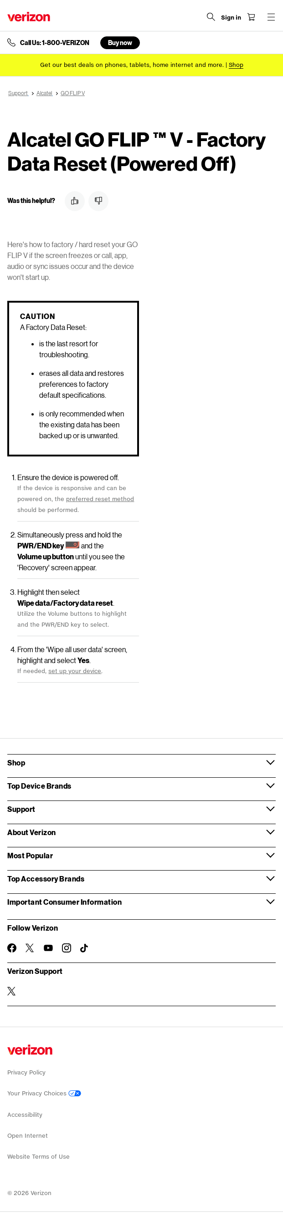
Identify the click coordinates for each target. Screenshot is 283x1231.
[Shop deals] (236, 64)
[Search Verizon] (211, 17)
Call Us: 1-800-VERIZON (54, 43)
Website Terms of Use (38, 1156)
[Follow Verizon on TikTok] (84, 948)
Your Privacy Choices (44, 1093)
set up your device (74, 671)
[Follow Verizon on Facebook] (11, 947)
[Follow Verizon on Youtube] (48, 947)
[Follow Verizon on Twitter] (30, 947)
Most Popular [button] (30, 855)
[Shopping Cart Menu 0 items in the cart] (251, 17)
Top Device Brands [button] (39, 785)
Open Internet (27, 1135)
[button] (75, 201)
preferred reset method (100, 499)
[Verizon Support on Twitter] (11, 991)
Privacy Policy (26, 1072)
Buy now (120, 42)
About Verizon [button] (31, 832)
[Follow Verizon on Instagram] (66, 947)
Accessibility (24, 1114)
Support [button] (21, 809)
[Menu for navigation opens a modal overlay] (271, 17)
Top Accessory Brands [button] (45, 878)
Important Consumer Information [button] (64, 901)
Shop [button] (16, 762)
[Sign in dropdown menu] (231, 17)
